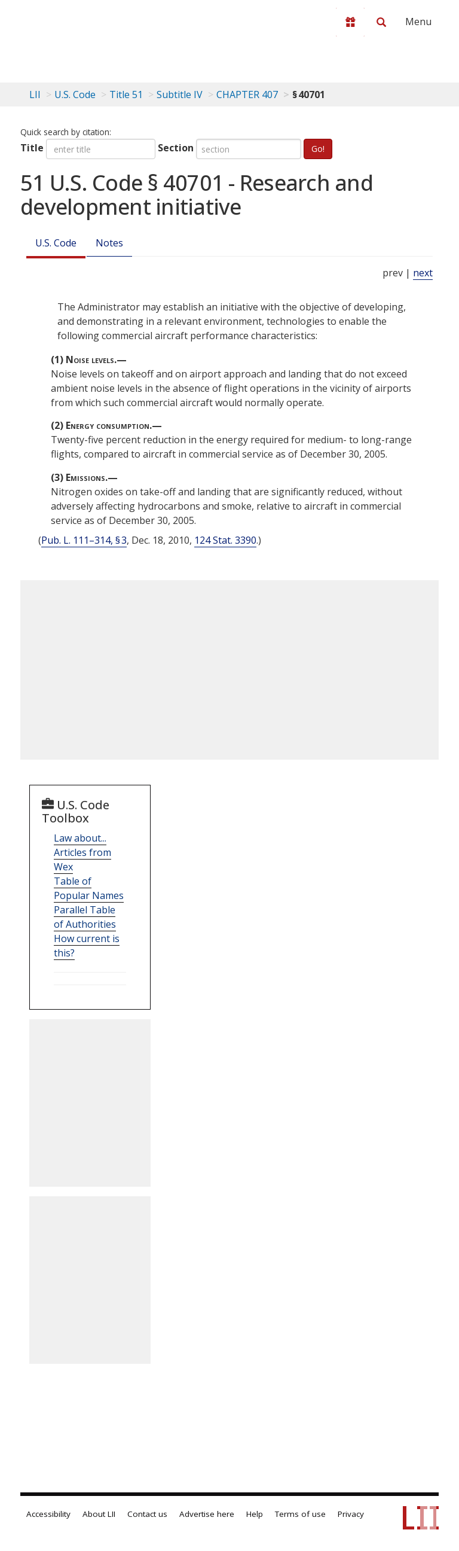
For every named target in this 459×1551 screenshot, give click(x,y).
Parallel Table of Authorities (85, 917)
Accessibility (48, 1514)
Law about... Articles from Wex (82, 852)
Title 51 (126, 94)
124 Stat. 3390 (225, 540)
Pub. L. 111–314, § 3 (84, 540)
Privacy (351, 1514)
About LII (98, 1514)
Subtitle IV (180, 94)
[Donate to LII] (350, 22)
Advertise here (206, 1514)
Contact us (147, 1514)
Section (176, 147)
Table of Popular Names (89, 888)
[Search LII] (381, 22)
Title (32, 147)
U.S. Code (55, 242)
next (423, 272)
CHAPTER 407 (247, 94)
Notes (109, 242)
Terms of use (300, 1514)
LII (35, 94)
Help (254, 1514)
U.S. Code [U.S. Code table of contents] (75, 94)
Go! (318, 148)
